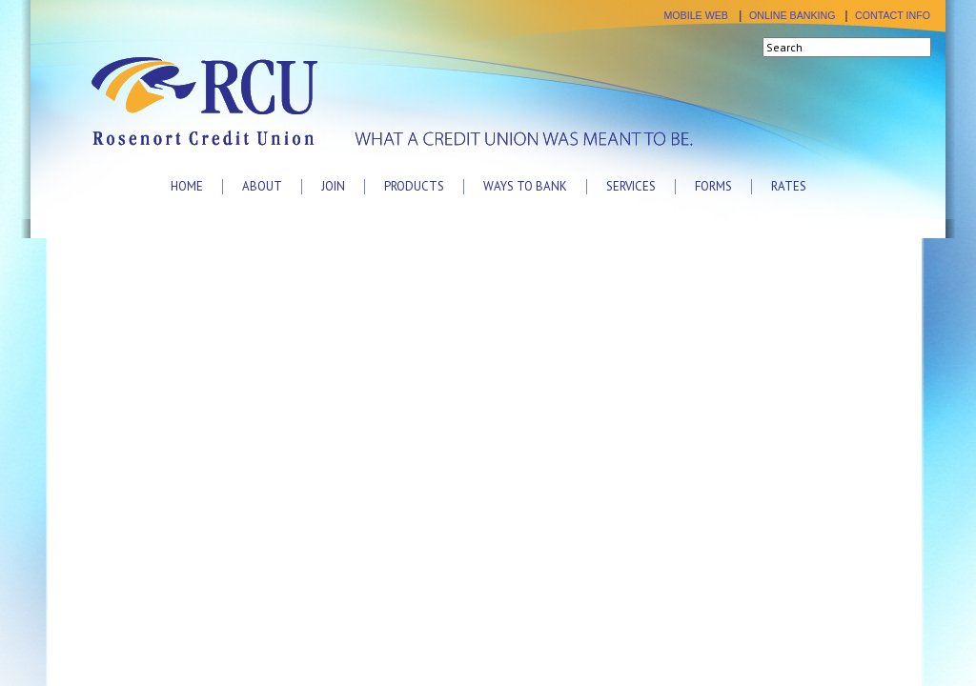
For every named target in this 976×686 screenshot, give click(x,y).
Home (187, 186)
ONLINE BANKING (792, 15)
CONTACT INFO (892, 15)
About (262, 186)
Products (414, 186)
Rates (788, 186)
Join (333, 186)
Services (631, 186)
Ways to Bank (525, 186)
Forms (713, 186)
